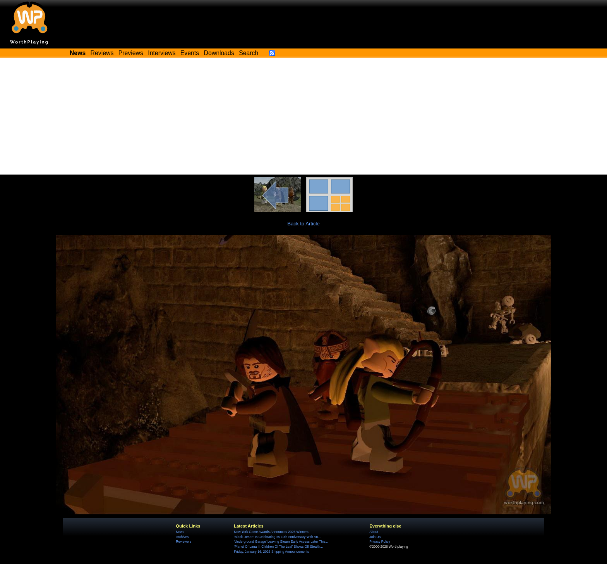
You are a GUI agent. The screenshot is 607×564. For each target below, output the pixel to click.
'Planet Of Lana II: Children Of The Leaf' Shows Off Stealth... (278, 546)
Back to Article (303, 224)
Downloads (219, 53)
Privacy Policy (379, 541)
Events (189, 53)
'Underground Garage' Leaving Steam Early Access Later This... (281, 541)
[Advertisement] (303, 116)
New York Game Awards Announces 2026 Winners (271, 532)
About (373, 532)
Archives (182, 537)
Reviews (102, 53)
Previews (130, 53)
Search (248, 53)
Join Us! (375, 537)
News (180, 532)
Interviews (161, 53)
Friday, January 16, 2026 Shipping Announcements (271, 552)
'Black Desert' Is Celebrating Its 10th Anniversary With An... (277, 537)
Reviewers (183, 541)
